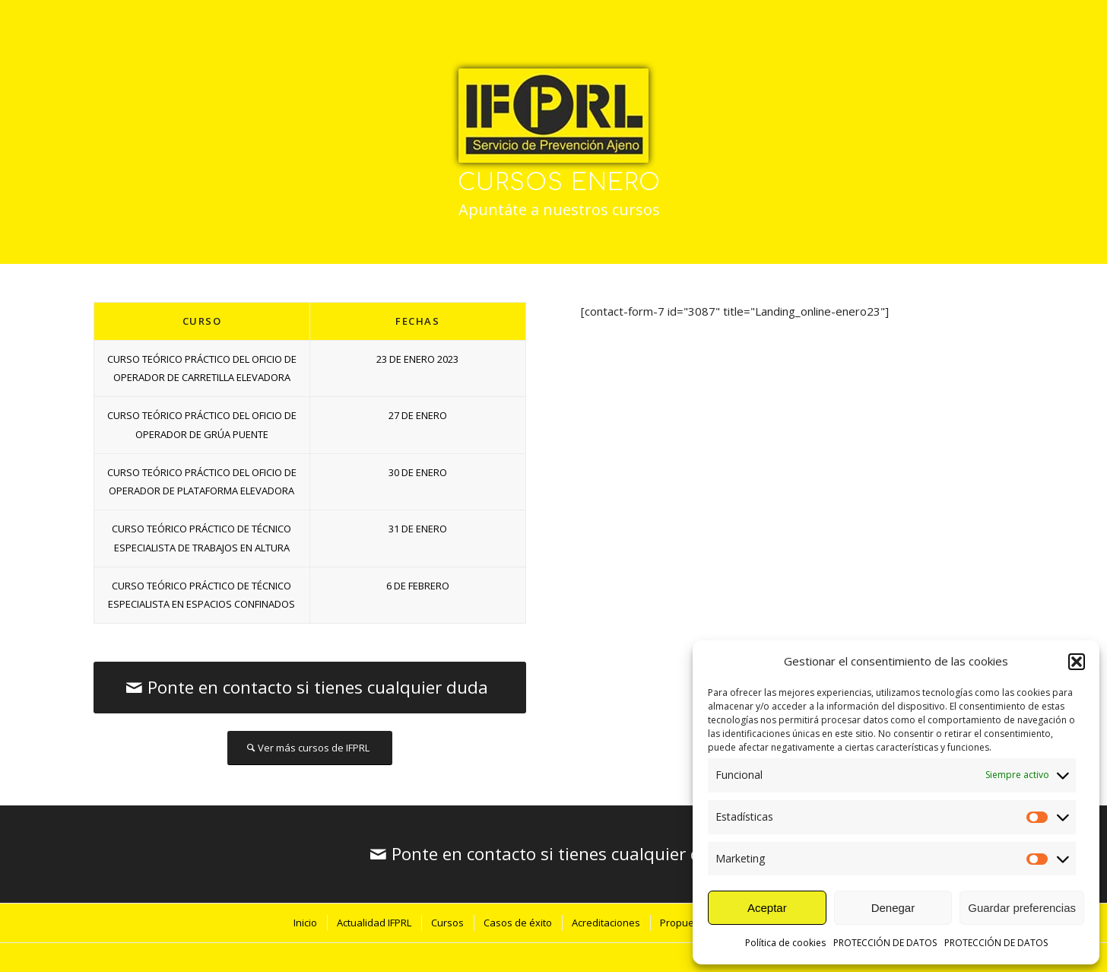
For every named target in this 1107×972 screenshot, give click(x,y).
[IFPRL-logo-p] (553, 115)
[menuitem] (304, 923)
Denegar (893, 907)
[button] (1076, 661)
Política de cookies (785, 942)
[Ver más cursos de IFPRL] (309, 748)
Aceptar (767, 907)
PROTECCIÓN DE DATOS (885, 942)
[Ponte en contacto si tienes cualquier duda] (310, 687)
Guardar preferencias (1022, 907)
